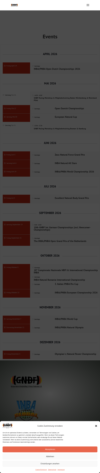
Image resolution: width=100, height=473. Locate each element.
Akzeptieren (50, 449)
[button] (96, 426)
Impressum (61, 470)
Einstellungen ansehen (50, 463)
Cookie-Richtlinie (41, 470)
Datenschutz (52, 470)
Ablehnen (50, 456)
